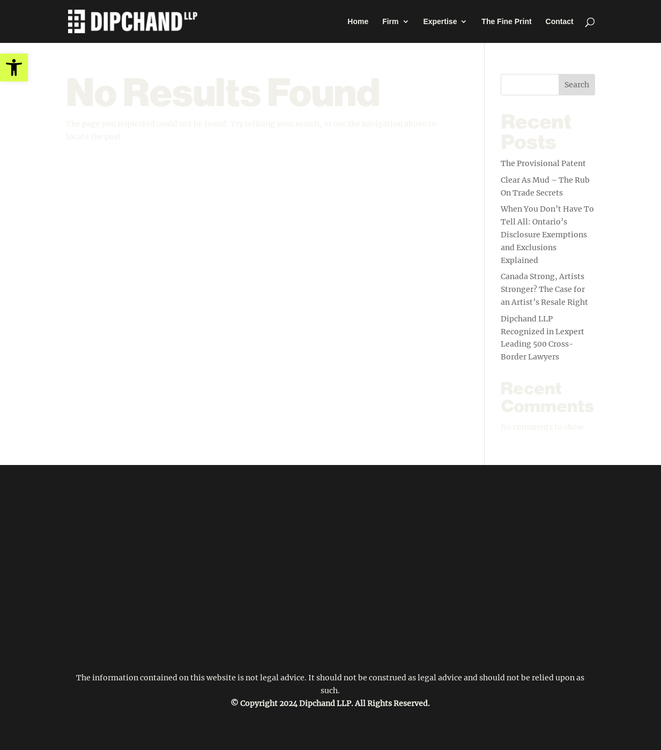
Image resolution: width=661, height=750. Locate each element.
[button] (14, 67)
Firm (390, 22)
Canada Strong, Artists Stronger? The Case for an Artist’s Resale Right (544, 289)
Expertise (440, 22)
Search (577, 84)
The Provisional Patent (543, 163)
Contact (560, 22)
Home (357, 22)
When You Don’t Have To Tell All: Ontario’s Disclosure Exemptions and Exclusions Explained (547, 234)
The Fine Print (506, 22)
